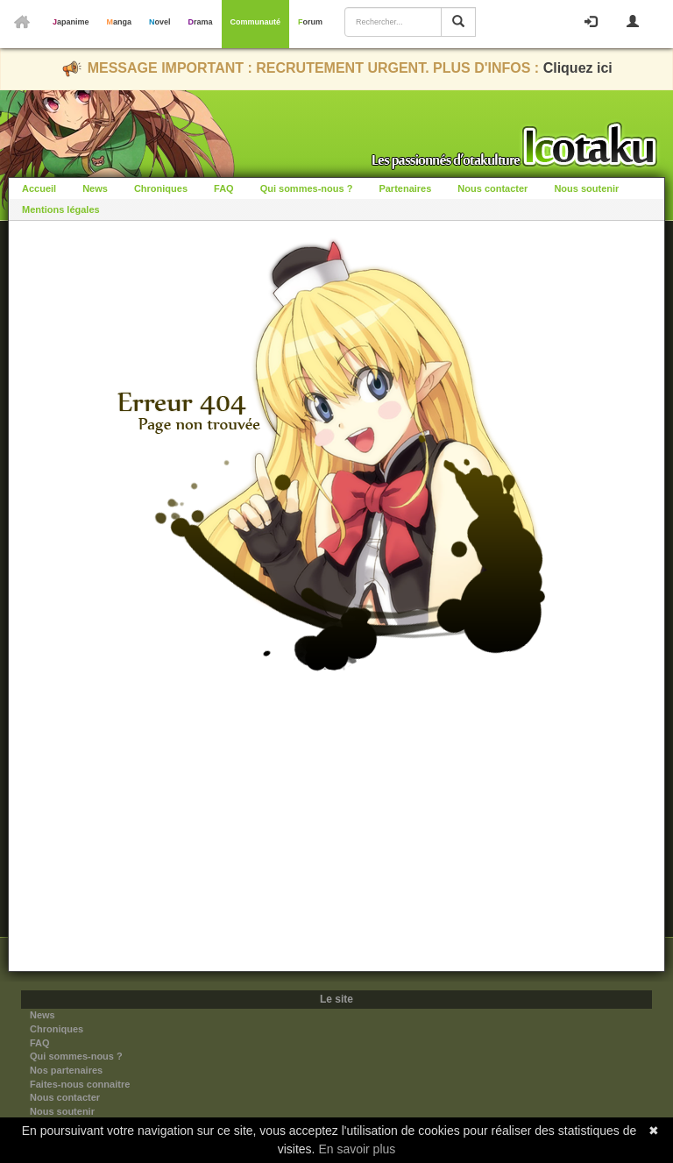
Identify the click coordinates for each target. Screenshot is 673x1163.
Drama (200, 22)
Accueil (39, 188)
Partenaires (405, 188)
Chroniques (161, 188)
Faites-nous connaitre (80, 1084)
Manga (119, 22)
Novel (160, 22)
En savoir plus (356, 1149)
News (95, 188)
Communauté (255, 22)
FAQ (224, 188)
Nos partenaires (66, 1070)
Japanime (71, 22)
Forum (310, 22)
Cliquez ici (578, 67)
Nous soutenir (586, 188)
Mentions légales (61, 209)
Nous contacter (492, 188)
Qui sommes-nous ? (306, 188)
